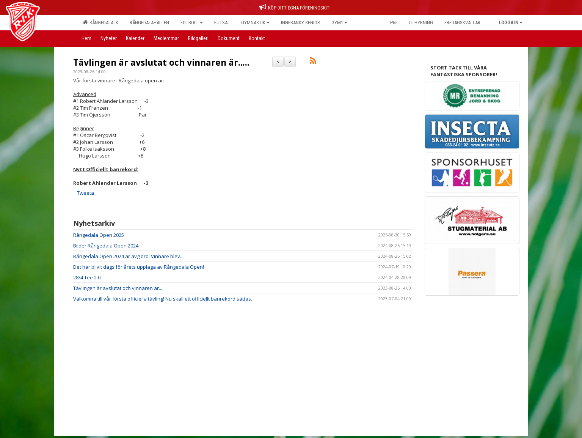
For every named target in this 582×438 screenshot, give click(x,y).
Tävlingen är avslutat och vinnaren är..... (161, 62)
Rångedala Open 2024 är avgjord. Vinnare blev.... (129, 256)
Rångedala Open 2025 (98, 235)
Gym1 (339, 22)
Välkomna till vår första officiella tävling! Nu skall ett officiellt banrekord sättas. (162, 298)
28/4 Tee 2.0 (86, 277)
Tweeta (85, 192)
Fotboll (191, 22)
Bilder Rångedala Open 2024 (105, 245)
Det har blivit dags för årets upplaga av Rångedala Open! (138, 266)
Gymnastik (255, 22)
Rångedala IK (100, 22)
